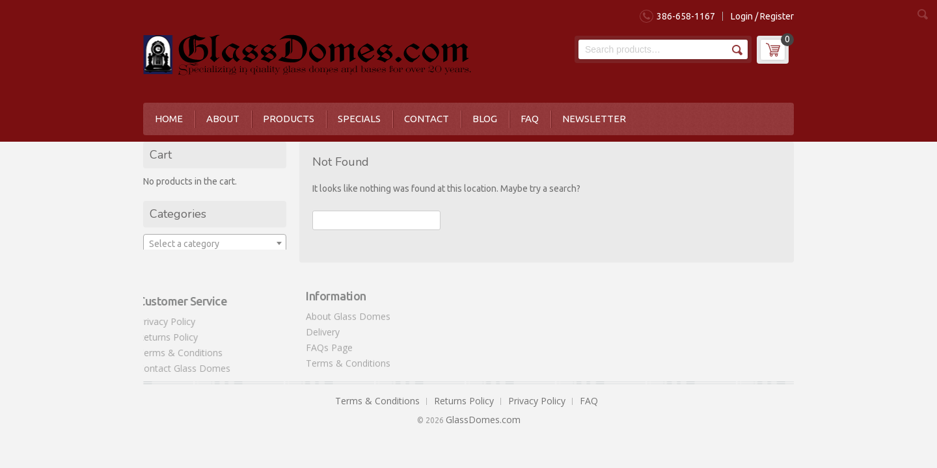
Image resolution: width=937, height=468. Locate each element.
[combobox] (214, 243)
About (222, 118)
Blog (484, 118)
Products (288, 118)
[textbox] (215, 244)
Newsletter (594, 118)
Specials (359, 118)
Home (169, 118)
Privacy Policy (162, 321)
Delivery (323, 328)
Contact (426, 118)
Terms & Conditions (176, 352)
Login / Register (762, 16)
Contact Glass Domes (180, 368)
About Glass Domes (348, 312)
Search (736, 49)
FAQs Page (329, 343)
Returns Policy (164, 337)
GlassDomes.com (483, 419)
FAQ (530, 118)
